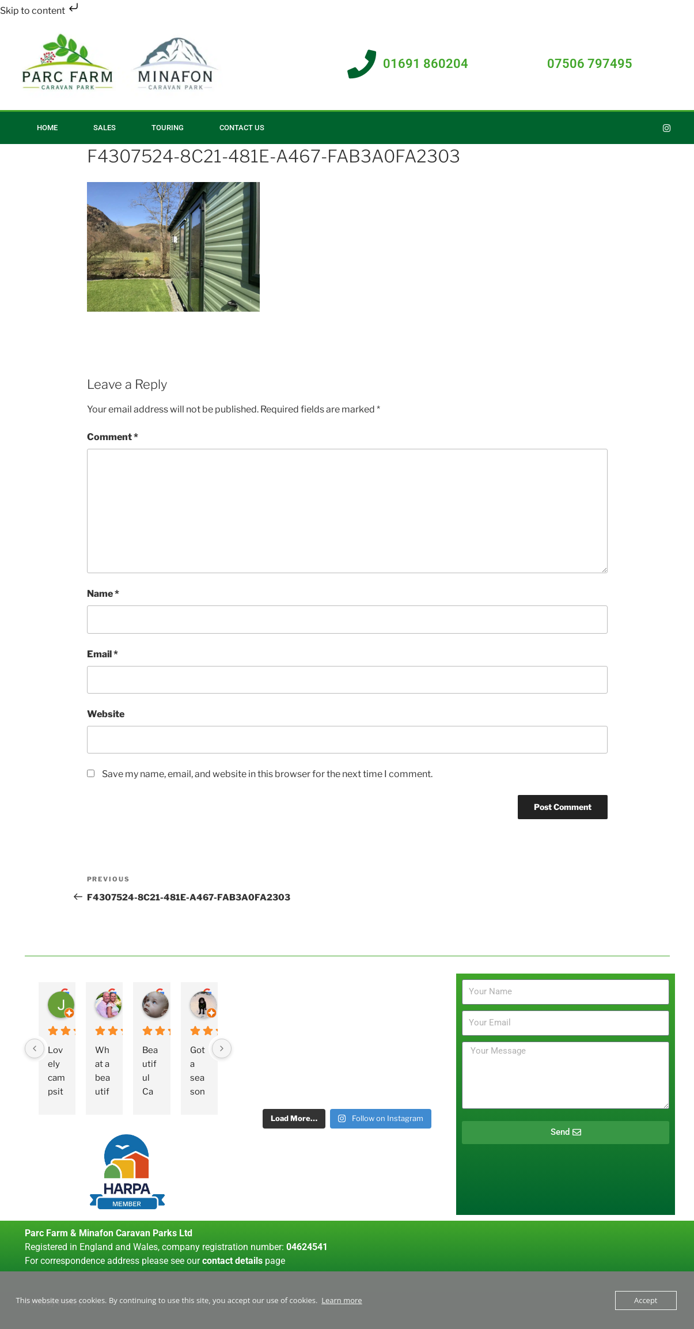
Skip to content (40, 10)
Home (47, 127)
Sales (104, 127)
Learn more (341, 1300)
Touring (167, 127)
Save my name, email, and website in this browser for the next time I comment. (267, 773)
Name (103, 593)
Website (105, 714)
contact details (232, 1260)
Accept (646, 1300)
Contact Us (241, 127)
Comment (112, 436)
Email (102, 654)
